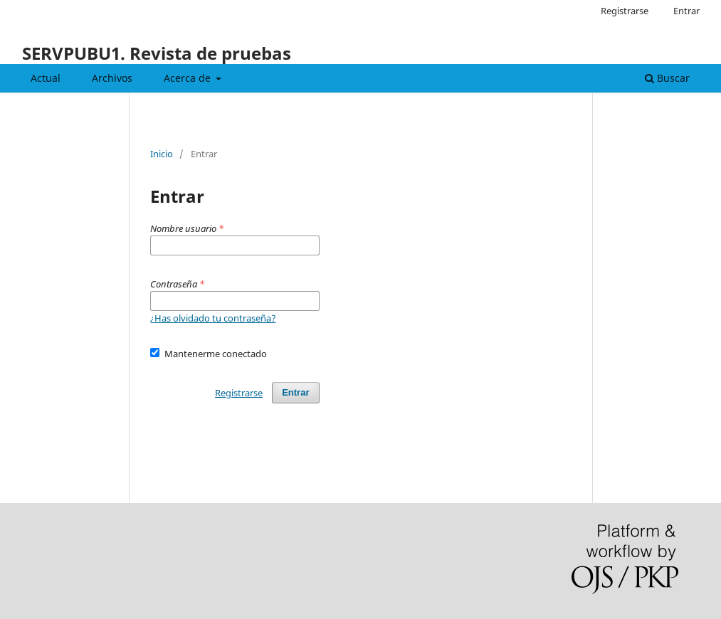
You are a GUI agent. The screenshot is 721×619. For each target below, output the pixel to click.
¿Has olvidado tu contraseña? (213, 318)
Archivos (112, 78)
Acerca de (189, 78)
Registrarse (624, 10)
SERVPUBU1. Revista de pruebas (156, 53)
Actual (45, 78)
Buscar (667, 78)
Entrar (686, 10)
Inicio (161, 153)
